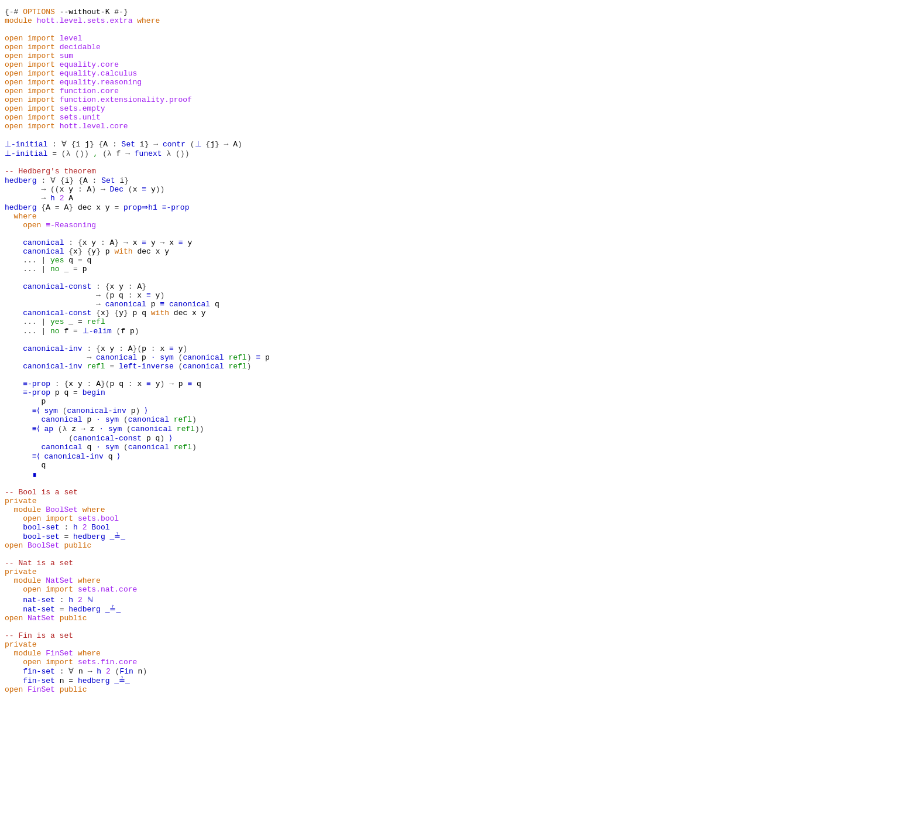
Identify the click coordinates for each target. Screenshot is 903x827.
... (29, 308)
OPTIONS (39, 13)
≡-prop (178, 245)
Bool (100, 624)
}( (137, 413)
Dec (116, 223)
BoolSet (62, 603)
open (14, 44)
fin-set (39, 793)
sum (66, 65)
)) (160, 223)
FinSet (59, 772)
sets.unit (80, 139)
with (123, 297)
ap (50, 508)
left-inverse (146, 434)
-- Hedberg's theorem (50, 202)
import (41, 44)
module (18, 23)
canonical (43, 287)
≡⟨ (37, 487)
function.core (89, 107)
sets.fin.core (107, 782)
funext (146, 181)
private (21, 592)
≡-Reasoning (71, 266)
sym (166, 424)
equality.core (89, 76)
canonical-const (57, 339)
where (148, 23)
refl (96, 382)
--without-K (85, 13)
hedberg (21, 213)
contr (171, 171)
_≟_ (116, 635)
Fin (125, 793)
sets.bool (98, 614)
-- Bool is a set (41, 582)
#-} (121, 13)
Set (125, 171)
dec (84, 245)
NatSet (59, 687)
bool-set (41, 624)
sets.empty (82, 129)
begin (94, 466)
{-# (11, 13)
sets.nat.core (107, 698)
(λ (64, 181)
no (55, 318)
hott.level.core (94, 150)
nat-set (39, 708)
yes (57, 308)
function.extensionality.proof (126, 118)
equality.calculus (99, 86)
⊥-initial (25, 171)
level (71, 44)
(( (55, 223)
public (77, 645)
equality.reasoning (101, 97)
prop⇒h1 (141, 245)
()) (80, 181)
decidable (80, 55)
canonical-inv (52, 413)
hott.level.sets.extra (85, 23)
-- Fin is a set (39, 751)
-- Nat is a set (39, 666)
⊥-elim (96, 392)
